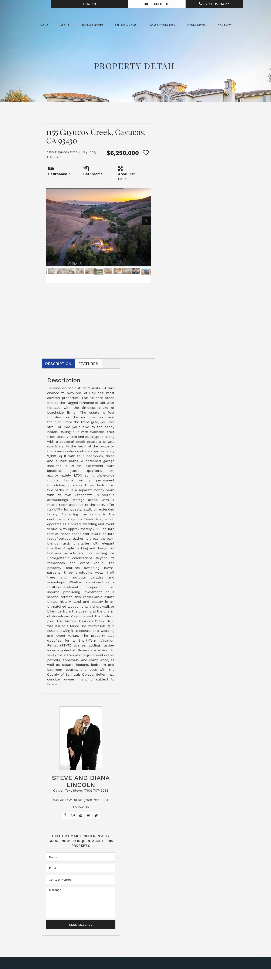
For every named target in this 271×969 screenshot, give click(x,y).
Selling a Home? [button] (126, 25)
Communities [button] (196, 25)
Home (44, 25)
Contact (224, 25)
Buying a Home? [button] (92, 25)
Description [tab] (169, 128)
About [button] (65, 25)
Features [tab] (200, 128)
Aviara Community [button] (162, 25)
